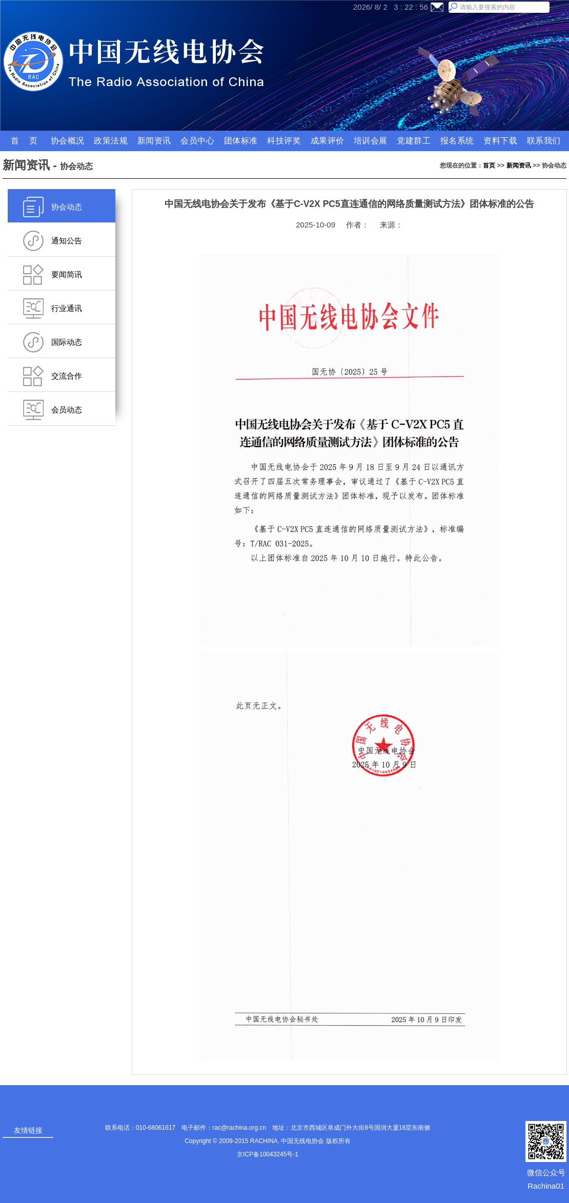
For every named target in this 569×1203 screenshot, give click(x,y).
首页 (489, 165)
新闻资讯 (518, 165)
